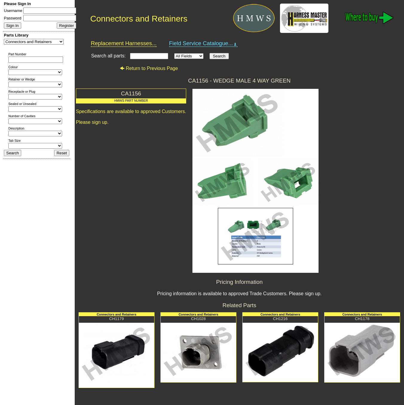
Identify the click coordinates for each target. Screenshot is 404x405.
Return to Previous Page (149, 68)
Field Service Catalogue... (203, 43)
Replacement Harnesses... (124, 43)
